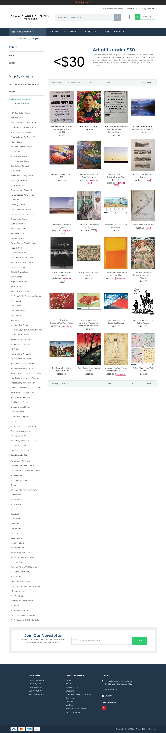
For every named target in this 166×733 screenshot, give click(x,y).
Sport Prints (16, 504)
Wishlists (70, 705)
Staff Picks (15, 605)
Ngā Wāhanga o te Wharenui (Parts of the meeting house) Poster (88, 323)
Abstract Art (16, 118)
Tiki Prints (15, 523)
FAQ (97, 31)
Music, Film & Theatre (20, 335)
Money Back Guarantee (76, 709)
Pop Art (14, 421)
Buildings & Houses (19, 180)
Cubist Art (15, 200)
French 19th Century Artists (22, 257)
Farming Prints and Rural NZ (23, 466)
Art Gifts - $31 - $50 (19, 445)
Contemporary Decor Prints (22, 190)
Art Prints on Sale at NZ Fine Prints (25, 470)
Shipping (86, 31)
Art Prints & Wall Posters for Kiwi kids (26, 296)
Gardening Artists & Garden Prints (25, 586)
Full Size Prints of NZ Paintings (24, 567)
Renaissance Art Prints (20, 461)
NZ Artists (15, 349)
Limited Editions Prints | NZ (22, 214)
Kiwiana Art (16, 301)
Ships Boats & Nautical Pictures (24, 490)
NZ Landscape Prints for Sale (23, 195)
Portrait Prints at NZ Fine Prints (24, 426)
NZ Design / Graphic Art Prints (23, 368)
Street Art (15, 514)
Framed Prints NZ (18, 253)
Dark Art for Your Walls (20, 581)
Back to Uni (16, 576)
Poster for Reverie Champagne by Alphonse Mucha (143, 275)
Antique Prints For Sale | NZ (23, 137)
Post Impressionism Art (21, 431)
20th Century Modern (20, 103)
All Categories (22, 32)
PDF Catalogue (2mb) (38, 694)
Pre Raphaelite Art (18, 436)
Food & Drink (16, 248)
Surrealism (15, 519)
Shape (13, 485)
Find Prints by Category (19, 99)
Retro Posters (16, 142)
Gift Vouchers (70, 31)
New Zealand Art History (21, 359)
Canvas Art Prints (18, 185)
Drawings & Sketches (20, 204)
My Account (148, 9)
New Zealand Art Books (21, 354)
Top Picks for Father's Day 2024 (24, 615)
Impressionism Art (18, 282)
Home (68, 680)
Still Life (14, 509)
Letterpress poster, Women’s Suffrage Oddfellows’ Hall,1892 (61, 129)
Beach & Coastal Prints (20, 161)
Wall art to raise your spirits (22, 557)
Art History (15, 151)
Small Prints (16, 495)
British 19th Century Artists (22, 175)
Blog (107, 31)
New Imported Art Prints (21, 339)
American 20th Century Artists (24, 127)
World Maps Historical (20, 552)
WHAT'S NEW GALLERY (21, 344)
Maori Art (15, 320)
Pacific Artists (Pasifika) (20, 397)
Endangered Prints (19, 219)
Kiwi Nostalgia (17, 596)
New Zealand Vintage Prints (23, 392)
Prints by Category (37, 680)
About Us (54, 31)
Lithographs (16, 315)
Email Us (109, 696)
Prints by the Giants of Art (22, 601)
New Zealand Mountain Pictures (24, 378)
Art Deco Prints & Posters (21, 147)
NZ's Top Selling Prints (20, 113)
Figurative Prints (18, 233)
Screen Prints (16, 475)
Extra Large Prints (18, 229)
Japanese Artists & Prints (21, 291)
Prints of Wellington (19, 416)
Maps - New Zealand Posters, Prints (26, 373)
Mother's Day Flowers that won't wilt (26, 330)
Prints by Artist (35, 684)
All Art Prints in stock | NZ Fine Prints (25, 84)
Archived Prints (17, 562)
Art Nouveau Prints (19, 156)
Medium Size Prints (19, 325)
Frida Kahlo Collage (88, 126)
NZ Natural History (19, 591)
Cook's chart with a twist (142, 225)
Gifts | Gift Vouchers (19, 272)
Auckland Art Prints (19, 402)
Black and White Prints (20, 572)
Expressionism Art (18, 224)
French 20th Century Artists (22, 262)
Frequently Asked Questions (78, 694)
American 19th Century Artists (23, 122)
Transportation (17, 528)
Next (150, 83)
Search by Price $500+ (20, 480)
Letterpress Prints (18, 310)
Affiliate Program (73, 712)
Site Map (70, 698)
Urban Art (15, 533)
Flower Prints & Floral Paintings (24, 243)
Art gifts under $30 (19, 455)
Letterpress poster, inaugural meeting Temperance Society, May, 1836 (116, 129)
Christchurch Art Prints (20, 407)
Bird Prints (15, 171)
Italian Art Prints (17, 286)
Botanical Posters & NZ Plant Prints (26, 388)
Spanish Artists (17, 499)
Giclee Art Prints (18, 267)
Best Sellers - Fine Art (20, 166)
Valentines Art (17, 538)
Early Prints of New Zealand (23, 363)
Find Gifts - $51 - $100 (20, 450)
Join (140, 640)
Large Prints (16, 306)
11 (142, 82)
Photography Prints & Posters (23, 383)
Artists (12, 92)
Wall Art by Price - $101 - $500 (23, 441)
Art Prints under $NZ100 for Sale (25, 620)
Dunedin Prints (17, 412)
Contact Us (119, 31)
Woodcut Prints (17, 548)
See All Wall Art (36, 691)
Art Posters (15, 108)
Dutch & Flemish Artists (21, 209)
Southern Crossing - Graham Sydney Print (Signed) (116, 177)
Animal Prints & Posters (21, 132)
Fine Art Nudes (17, 238)
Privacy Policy (72, 687)
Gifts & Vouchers (36, 687)
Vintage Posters (17, 543)
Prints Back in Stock (19, 610)
